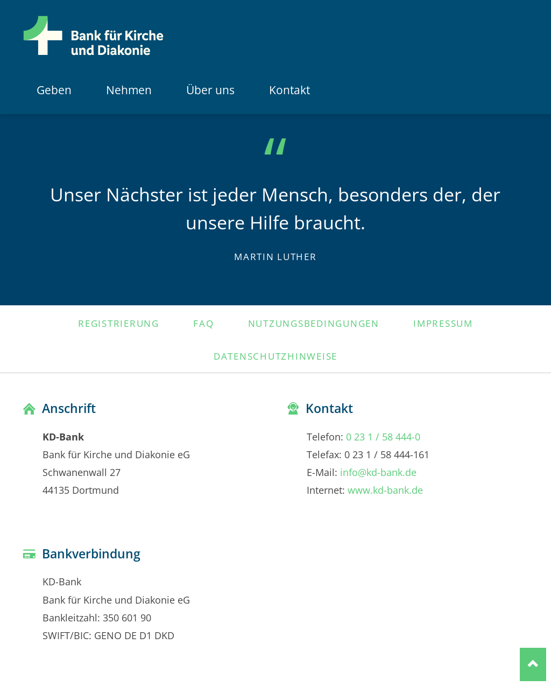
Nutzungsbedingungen (313, 323)
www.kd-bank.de (385, 489)
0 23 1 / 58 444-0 (383, 436)
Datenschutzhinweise (275, 355)
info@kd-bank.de (378, 472)
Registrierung (118, 323)
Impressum (443, 323)
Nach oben (533, 664)
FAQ (203, 323)
